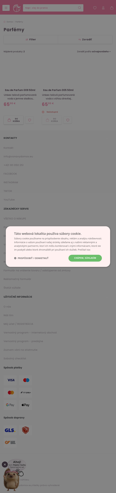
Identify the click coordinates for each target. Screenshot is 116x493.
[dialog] (58, 246)
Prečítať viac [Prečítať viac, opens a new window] (84, 249)
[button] (31, 258)
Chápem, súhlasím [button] (85, 258)
